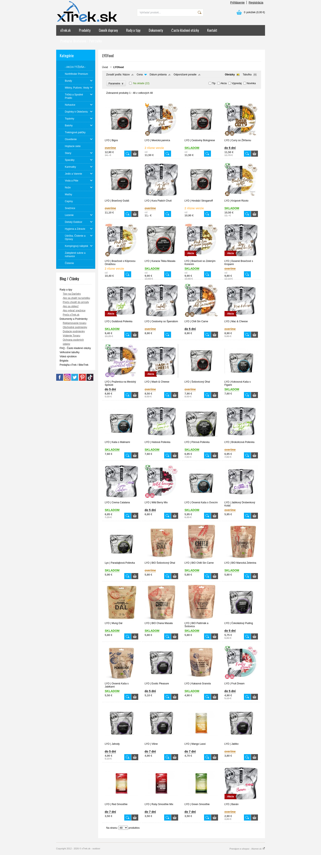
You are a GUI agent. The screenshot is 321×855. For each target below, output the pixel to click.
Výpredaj (236, 83)
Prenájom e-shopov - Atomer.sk (247, 848)
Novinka (251, 83)
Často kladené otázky (185, 30)
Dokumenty (156, 30)
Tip (213, 83)
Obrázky (230, 74)
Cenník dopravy (108, 30)
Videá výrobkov (68, 356)
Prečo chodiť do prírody (76, 302)
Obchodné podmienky (75, 327)
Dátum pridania (158, 74)
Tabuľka (247, 74)
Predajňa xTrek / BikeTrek (74, 364)
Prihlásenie (237, 2)
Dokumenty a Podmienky (74, 318)
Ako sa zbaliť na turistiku (76, 298)
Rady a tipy (133, 30)
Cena (140, 74)
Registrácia (256, 2)
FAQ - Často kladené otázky (75, 348)
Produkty (84, 30)
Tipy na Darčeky (72, 293)
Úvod (105, 67)
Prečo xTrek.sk (71, 314)
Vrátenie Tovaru (71, 335)
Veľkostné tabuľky (70, 352)
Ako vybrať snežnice (74, 310)
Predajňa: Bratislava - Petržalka (81, 40)
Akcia (224, 83)
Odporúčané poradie (185, 74)
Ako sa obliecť (71, 306)
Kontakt (212, 30)
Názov (126, 74)
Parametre (116, 83)
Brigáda (64, 360)
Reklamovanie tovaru (74, 323)
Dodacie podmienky (74, 331)
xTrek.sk (65, 30)
